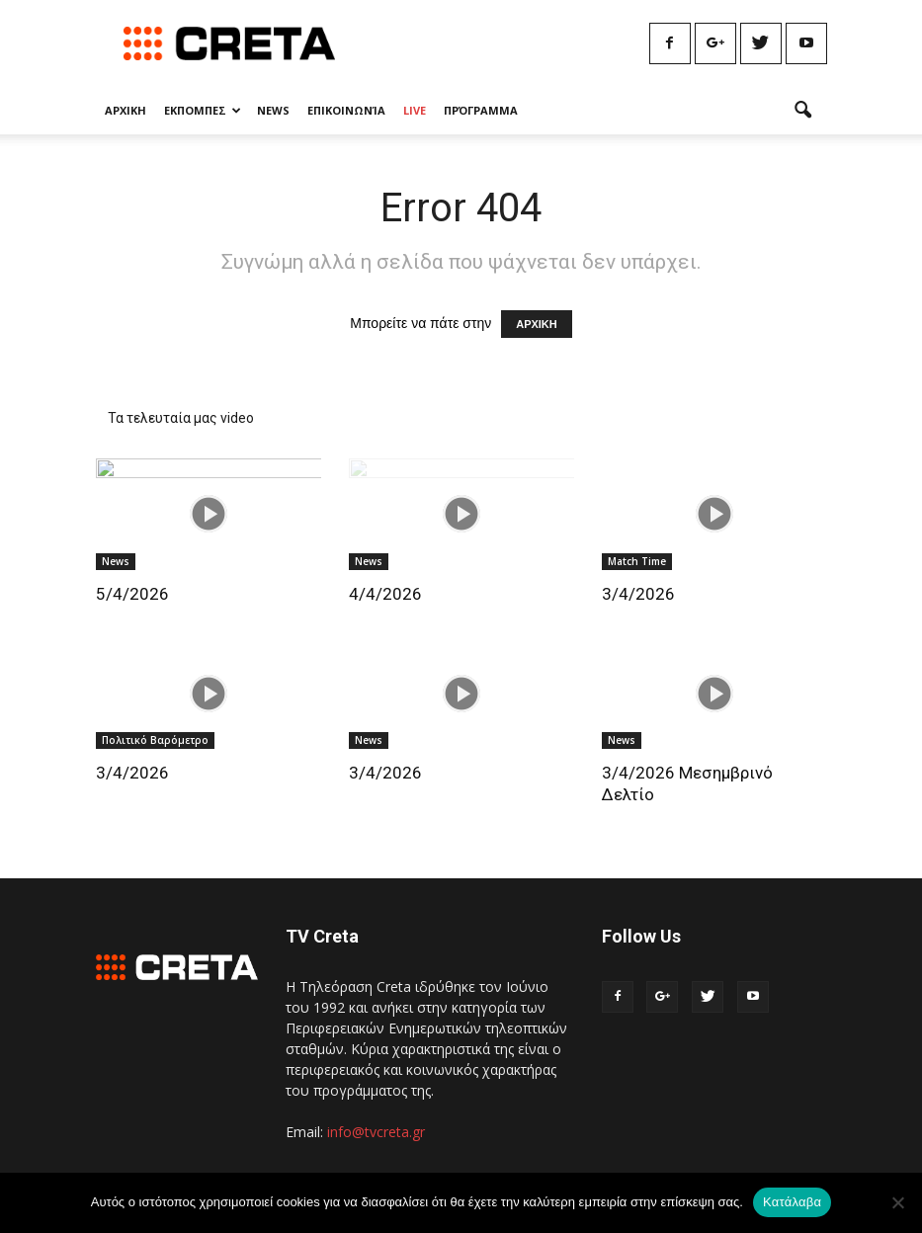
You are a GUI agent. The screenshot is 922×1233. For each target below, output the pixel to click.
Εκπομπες (202, 110)
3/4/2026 (638, 594)
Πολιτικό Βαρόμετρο (155, 740)
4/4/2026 (385, 594)
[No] (897, 1202)
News (273, 110)
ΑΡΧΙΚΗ (536, 324)
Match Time (637, 561)
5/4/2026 (132, 594)
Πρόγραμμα (481, 110)
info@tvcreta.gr (376, 1131)
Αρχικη (125, 110)
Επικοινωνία (346, 110)
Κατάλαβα (792, 1201)
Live (414, 110)
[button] (803, 110)
